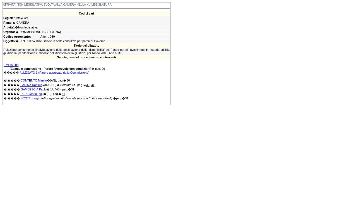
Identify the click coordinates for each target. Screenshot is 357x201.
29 (103, 68)
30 (68, 80)
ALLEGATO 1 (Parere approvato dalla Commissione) (54, 72)
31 (93, 85)
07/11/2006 (11, 65)
